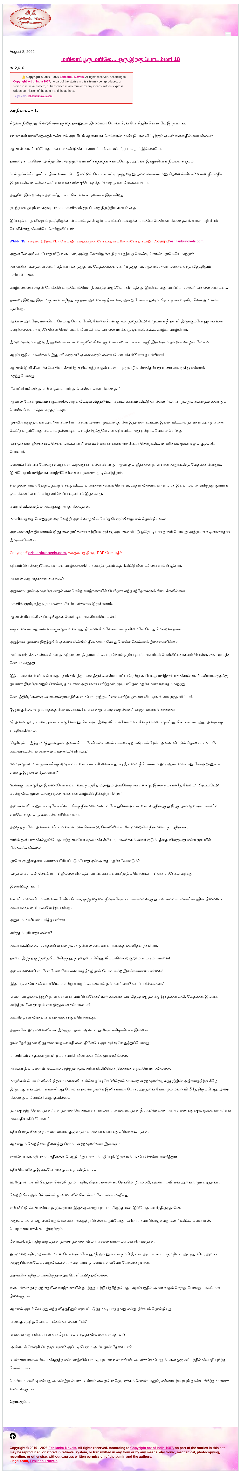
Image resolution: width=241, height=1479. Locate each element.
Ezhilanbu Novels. (72, 77)
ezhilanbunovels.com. (187, 241)
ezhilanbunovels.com (39, 96)
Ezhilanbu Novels (43, 1461)
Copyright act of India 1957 (31, 81)
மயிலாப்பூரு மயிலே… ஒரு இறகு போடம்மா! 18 (120, 59)
